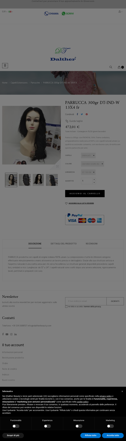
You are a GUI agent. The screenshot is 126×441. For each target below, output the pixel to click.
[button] (122, 391)
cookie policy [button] (82, 402)
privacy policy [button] (106, 396)
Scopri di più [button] (13, 435)
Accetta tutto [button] (113, 435)
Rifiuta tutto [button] (90, 435)
